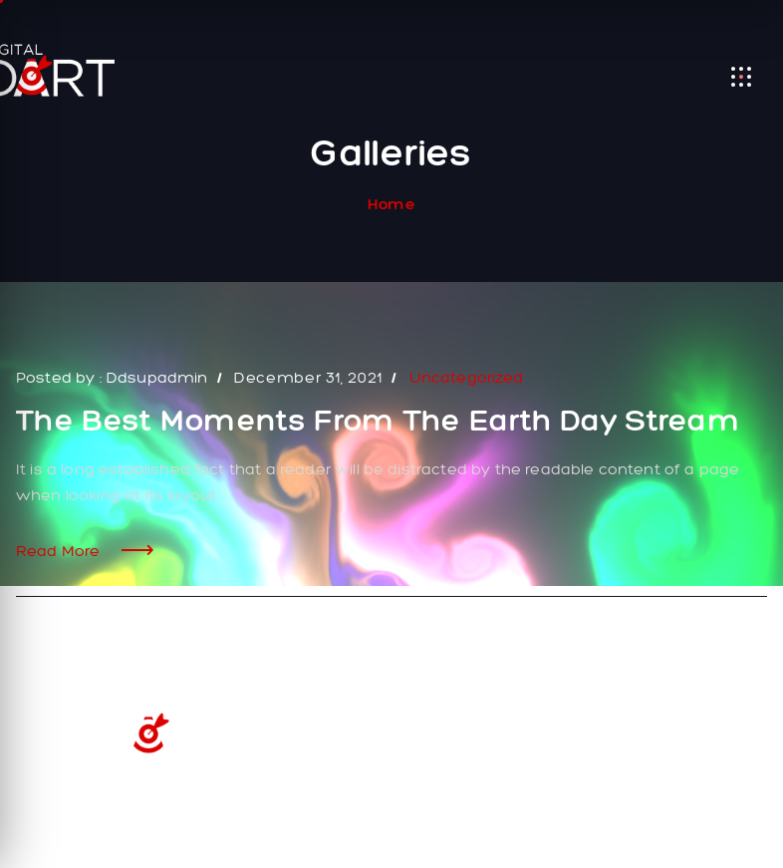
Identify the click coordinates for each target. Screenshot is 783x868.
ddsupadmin (157, 377)
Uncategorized (466, 377)
